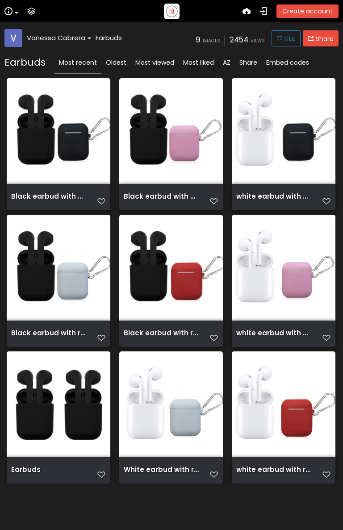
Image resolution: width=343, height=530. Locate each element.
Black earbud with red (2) (49, 350)
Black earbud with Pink (162, 200)
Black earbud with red (162, 350)
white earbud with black (274, 200)
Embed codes (287, 62)
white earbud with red (274, 499)
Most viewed (154, 62)
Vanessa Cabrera (59, 37)
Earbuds (109, 37)
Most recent (78, 62)
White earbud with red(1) (162, 499)
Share (248, 62)
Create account (307, 11)
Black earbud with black (49, 200)
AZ (226, 62)
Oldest (116, 62)
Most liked (198, 62)
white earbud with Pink (274, 350)
